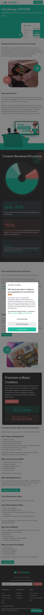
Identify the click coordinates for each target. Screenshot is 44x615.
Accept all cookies (22, 329)
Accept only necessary (22, 324)
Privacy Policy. (13, 308)
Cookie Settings (22, 319)
